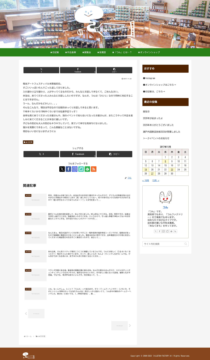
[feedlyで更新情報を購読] (87, 169)
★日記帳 (28, 142)
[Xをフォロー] (62, 169)
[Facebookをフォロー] (68, 169)
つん (165, 207)
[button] (114, 70)
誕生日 (146, 111)
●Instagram (149, 78)
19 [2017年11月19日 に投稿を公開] (146, 170)
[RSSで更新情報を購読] (93, 169)
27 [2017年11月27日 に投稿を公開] (152, 173)
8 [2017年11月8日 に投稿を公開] (165, 161)
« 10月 (145, 180)
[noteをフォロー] (81, 169)
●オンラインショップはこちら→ (159, 85)
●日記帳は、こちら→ (154, 91)
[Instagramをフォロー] (74, 169)
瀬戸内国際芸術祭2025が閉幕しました (161, 132)
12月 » (155, 180)
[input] (165, 244)
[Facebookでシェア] (78, 70)
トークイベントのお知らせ (156, 138)
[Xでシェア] (41, 70)
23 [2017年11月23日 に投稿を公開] (172, 170)
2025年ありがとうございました (158, 125)
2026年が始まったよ (153, 118)
